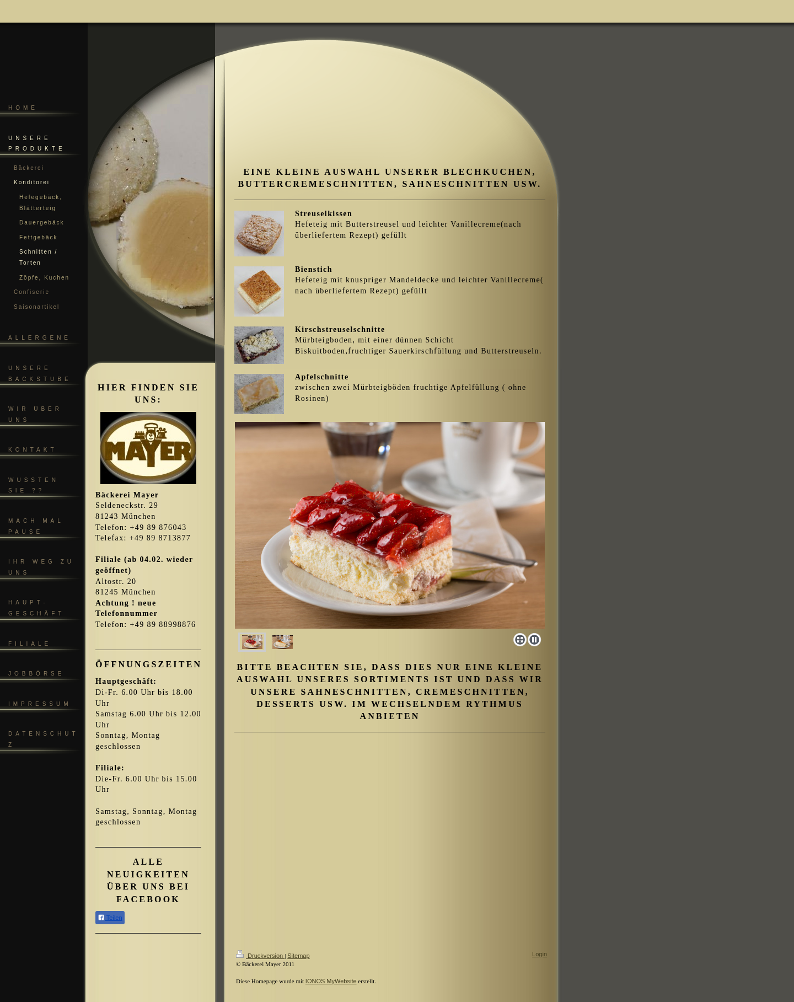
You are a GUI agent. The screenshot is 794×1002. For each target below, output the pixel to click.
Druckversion (260, 955)
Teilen (110, 917)
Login (539, 954)
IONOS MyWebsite (331, 981)
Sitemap (298, 955)
